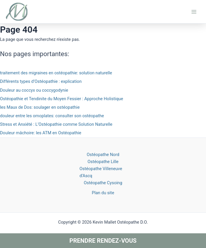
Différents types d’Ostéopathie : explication (41, 81)
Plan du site (103, 192)
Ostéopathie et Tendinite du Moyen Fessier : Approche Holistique (61, 98)
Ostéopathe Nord (103, 154)
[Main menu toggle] (194, 12)
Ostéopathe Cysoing (103, 182)
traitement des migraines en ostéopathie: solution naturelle (56, 73)
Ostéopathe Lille (103, 161)
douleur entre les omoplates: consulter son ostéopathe (52, 115)
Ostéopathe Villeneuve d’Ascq (101, 172)
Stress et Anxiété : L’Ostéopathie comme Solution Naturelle (56, 124)
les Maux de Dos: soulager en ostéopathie (40, 107)
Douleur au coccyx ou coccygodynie (34, 90)
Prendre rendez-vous (103, 240)
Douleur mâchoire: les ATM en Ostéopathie (40, 132)
